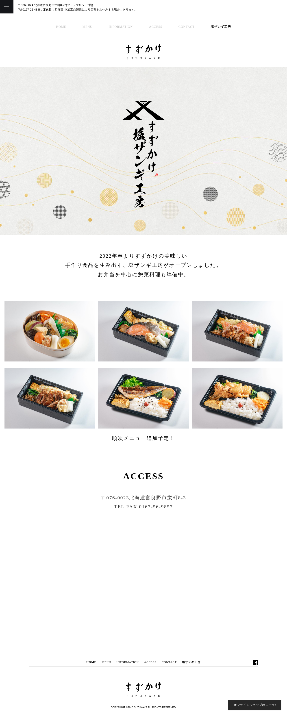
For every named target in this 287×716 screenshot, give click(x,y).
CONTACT (186, 26)
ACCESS (155, 26)
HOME (61, 26)
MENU (88, 26)
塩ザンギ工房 (221, 26)
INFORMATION (121, 26)
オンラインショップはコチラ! (255, 705)
